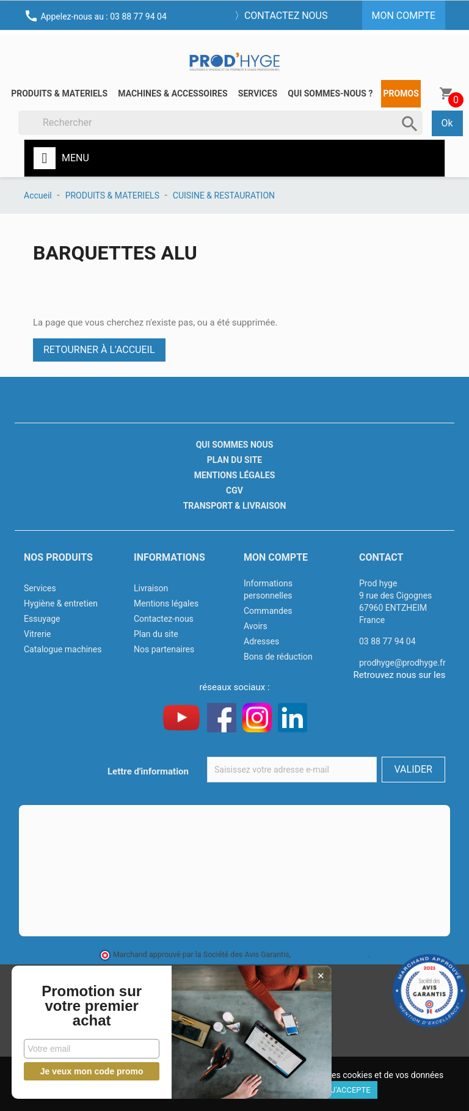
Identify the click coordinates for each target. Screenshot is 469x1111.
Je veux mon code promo (92, 1071)
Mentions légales (234, 475)
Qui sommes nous (235, 445)
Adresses (261, 641)
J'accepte (351, 1090)
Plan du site (234, 460)
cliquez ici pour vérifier (330, 954)
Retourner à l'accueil (99, 349)
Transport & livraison (234, 506)
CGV (234, 490)
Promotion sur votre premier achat (92, 1006)
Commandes (268, 611)
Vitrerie (37, 634)
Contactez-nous (164, 619)
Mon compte (276, 557)
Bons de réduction (278, 656)
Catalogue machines (63, 649)
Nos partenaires (164, 649)
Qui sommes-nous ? (330, 93)
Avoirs (255, 626)
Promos (401, 93)
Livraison (151, 588)
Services (257, 93)
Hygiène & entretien (61, 603)
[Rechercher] (220, 123)
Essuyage (42, 619)
